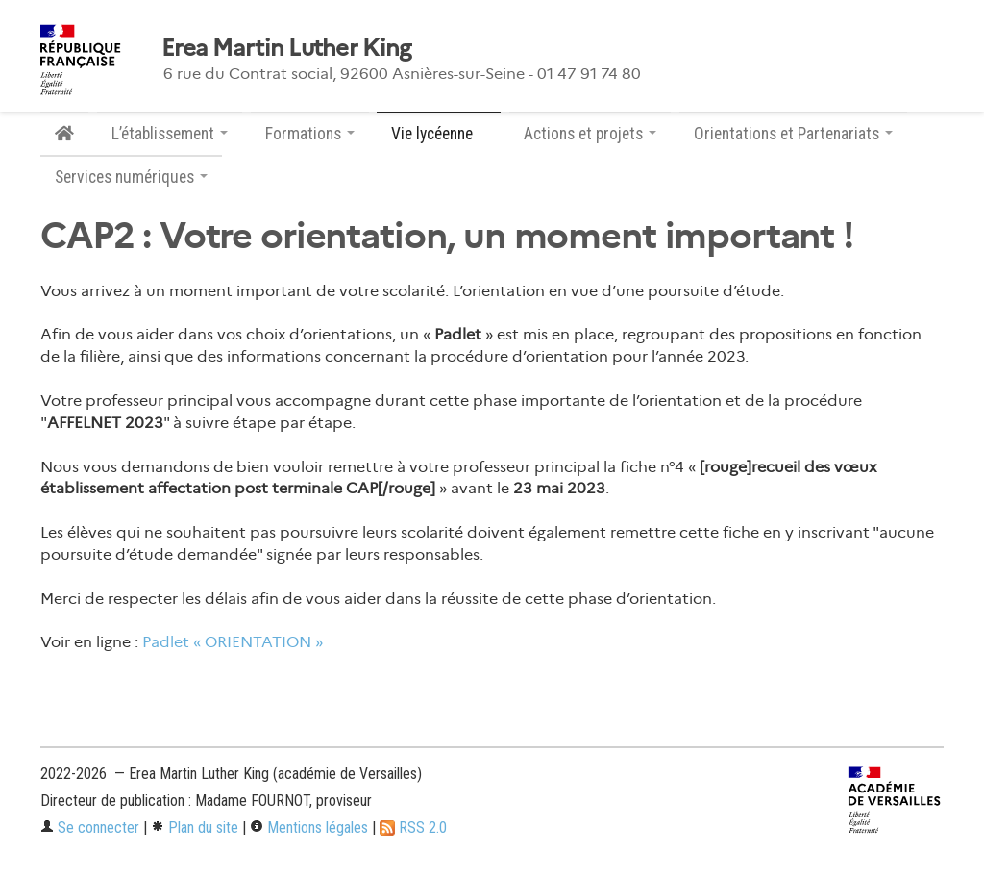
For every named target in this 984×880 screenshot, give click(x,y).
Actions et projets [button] (590, 133)
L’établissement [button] (169, 133)
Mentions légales (309, 827)
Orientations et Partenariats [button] (793, 133)
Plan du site (194, 827)
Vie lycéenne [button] (438, 133)
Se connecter (89, 827)
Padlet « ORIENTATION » (232, 642)
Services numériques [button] (131, 177)
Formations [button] (310, 133)
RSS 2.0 (413, 827)
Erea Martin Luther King (285, 48)
